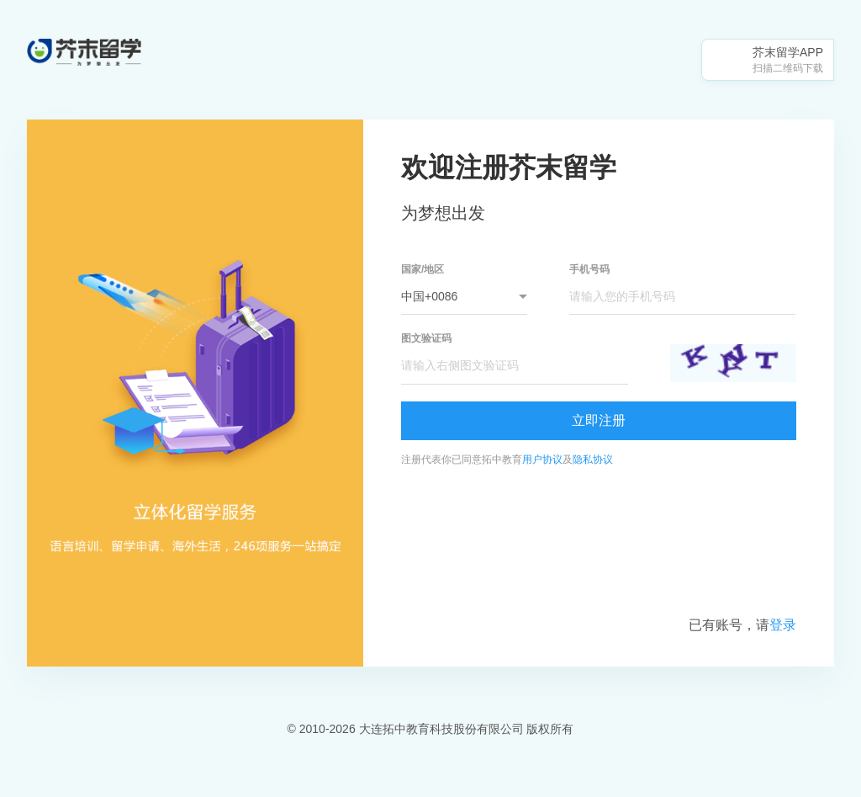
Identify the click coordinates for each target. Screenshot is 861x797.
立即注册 (599, 420)
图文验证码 (426, 338)
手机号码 (589, 269)
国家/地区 (422, 269)
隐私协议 (593, 459)
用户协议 (542, 459)
